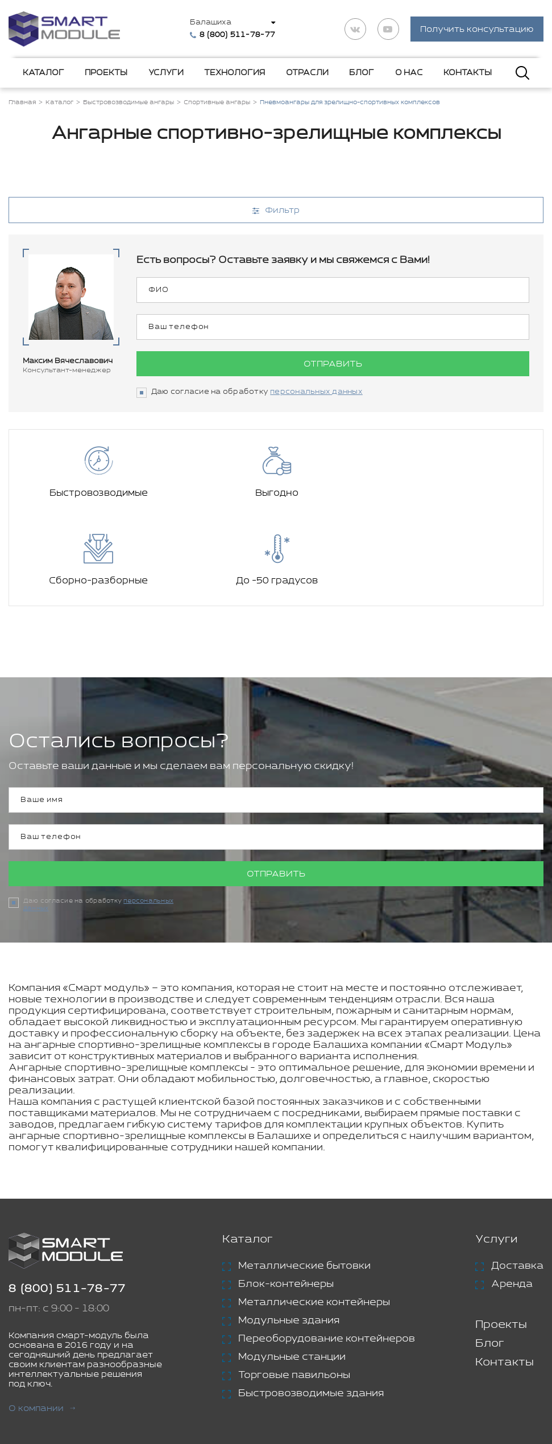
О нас (409, 73)
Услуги (166, 73)
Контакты (467, 73)
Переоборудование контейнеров (326, 1251)
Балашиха (212, 23)
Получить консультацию (477, 30)
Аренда (512, 1197)
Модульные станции (292, 1270)
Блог (361, 73)
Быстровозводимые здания (311, 1306)
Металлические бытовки (304, 1178)
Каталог (43, 73)
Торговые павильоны (294, 1288)
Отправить (333, 365)
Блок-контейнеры (286, 1197)
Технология (234, 73)
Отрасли (307, 73)
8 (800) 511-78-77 (67, 1201)
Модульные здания (288, 1233)
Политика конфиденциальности (329, 1388)
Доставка (517, 1178)
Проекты (106, 73)
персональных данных (316, 393)
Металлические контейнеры (314, 1215)
